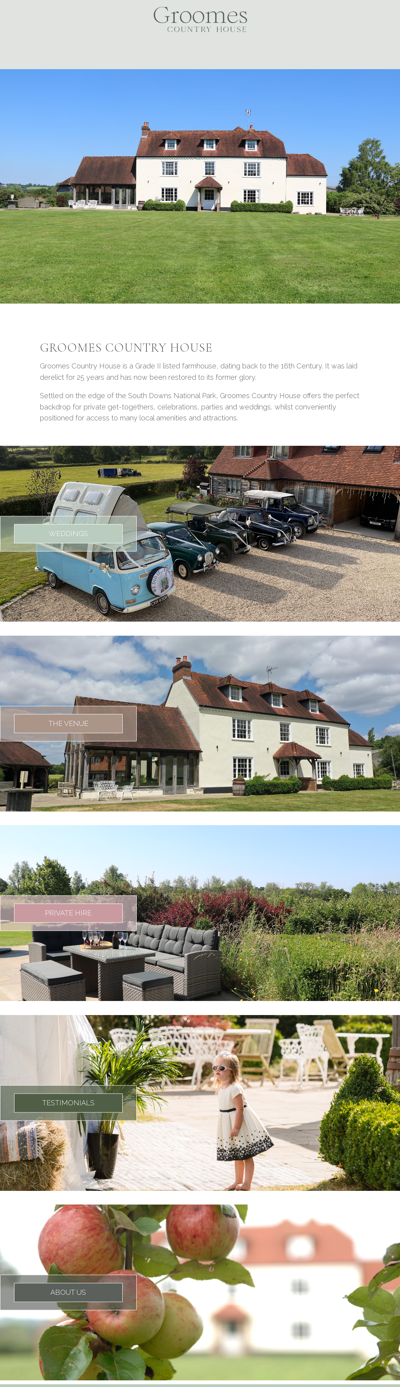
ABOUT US (68, 1292)
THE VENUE (68, 723)
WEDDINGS (68, 533)
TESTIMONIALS (68, 1102)
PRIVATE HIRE (68, 913)
